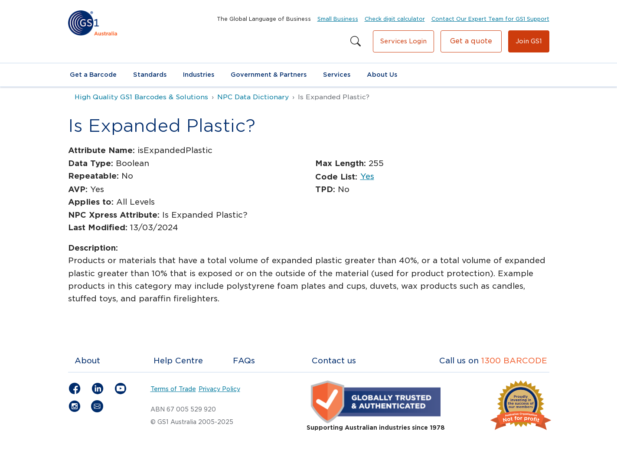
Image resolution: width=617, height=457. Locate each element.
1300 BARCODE (514, 360)
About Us (382, 74)
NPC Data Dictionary (253, 97)
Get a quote (471, 41)
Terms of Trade (173, 388)
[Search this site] (355, 41)
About (87, 360)
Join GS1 (529, 41)
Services (336, 74)
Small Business (337, 19)
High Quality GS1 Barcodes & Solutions (141, 97)
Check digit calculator (395, 19)
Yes (367, 176)
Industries (198, 74)
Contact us (334, 360)
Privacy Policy (219, 388)
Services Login (403, 41)
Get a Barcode (93, 74)
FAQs (244, 360)
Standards (149, 74)
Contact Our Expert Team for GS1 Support (490, 19)
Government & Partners (269, 74)
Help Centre (178, 360)
